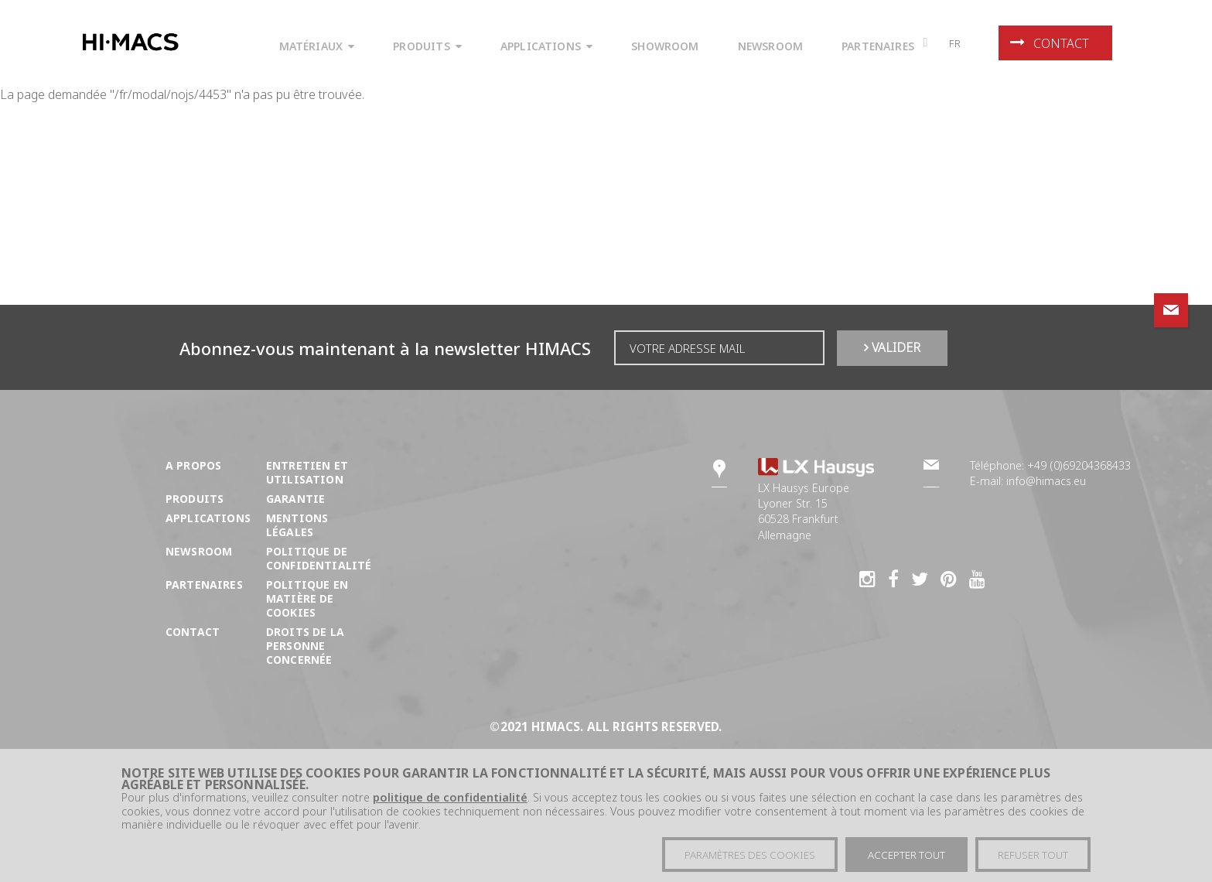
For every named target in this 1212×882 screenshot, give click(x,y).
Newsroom (199, 551)
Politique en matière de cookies (307, 598)
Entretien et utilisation (307, 472)
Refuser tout (1033, 858)
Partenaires (204, 584)
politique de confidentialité (450, 800)
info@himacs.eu (1046, 480)
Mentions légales (297, 525)
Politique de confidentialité (319, 558)
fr (955, 43)
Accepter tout (906, 858)
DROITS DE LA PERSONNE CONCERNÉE (305, 645)
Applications (208, 518)
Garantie (295, 498)
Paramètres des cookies (750, 858)
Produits (195, 498)
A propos (193, 465)
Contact (1049, 43)
